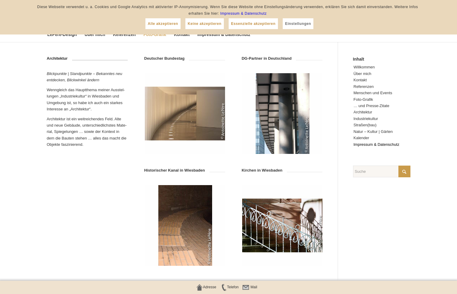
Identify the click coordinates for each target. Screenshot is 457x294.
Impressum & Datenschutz (243, 13)
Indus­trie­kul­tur (366, 118)
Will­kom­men (364, 67)
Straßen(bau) (365, 125)
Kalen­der (361, 138)
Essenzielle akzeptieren (253, 24)
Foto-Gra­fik (363, 99)
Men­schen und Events (373, 93)
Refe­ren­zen (364, 86)
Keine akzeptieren (204, 24)
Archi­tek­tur (363, 112)
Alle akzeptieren (163, 24)
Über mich (362, 73)
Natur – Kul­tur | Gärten (373, 131)
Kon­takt (360, 80)
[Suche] (381, 171)
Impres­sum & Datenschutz (376, 144)
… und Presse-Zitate (371, 106)
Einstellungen (298, 24)
